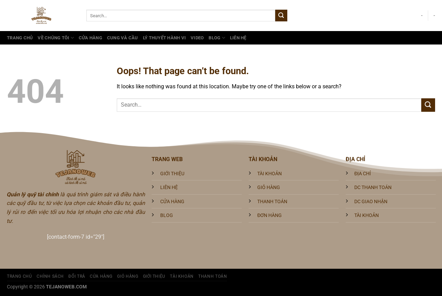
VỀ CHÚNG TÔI (56, 37)
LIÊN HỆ (169, 187)
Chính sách (50, 276)
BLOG (166, 215)
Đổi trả (76, 276)
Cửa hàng (90, 37)
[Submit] (281, 15)
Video (197, 37)
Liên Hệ (238, 37)
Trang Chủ (20, 37)
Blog (217, 37)
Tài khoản (182, 276)
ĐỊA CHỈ (362, 174)
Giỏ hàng (127, 276)
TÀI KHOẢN (269, 174)
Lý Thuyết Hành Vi (164, 37)
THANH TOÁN (272, 202)
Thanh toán (212, 276)
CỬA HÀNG (172, 202)
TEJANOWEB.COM (66, 287)
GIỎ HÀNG (268, 187)
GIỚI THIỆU (172, 174)
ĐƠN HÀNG (269, 215)
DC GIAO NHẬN (370, 202)
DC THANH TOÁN (373, 187)
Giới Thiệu (154, 276)
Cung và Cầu (122, 37)
